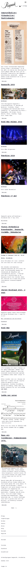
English (3, 533)
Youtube (3, 545)
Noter (3, 526)
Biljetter (4, 220)
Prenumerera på (1, 510)
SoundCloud (4, 552)
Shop (2, 528)
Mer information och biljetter (11, 318)
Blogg (3, 516)
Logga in (4, 566)
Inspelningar (5, 518)
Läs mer (4, 81)
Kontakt (3, 531)
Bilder (3, 521)
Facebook (4, 321)
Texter (3, 523)
